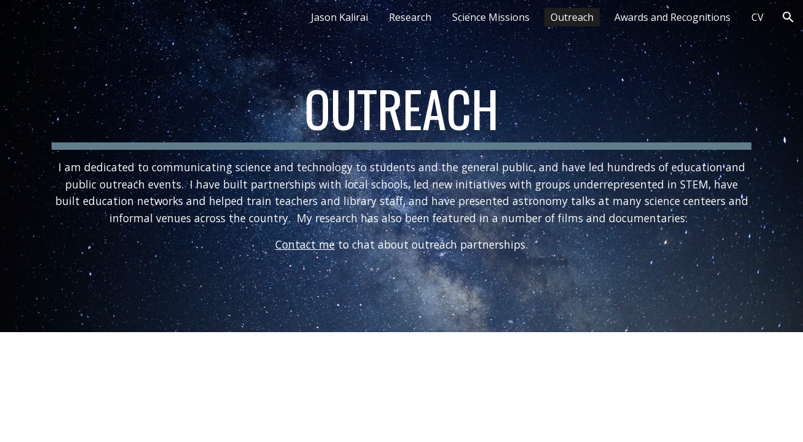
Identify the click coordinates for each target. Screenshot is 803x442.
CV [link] (757, 17)
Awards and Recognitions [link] (672, 17)
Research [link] (410, 17)
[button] (788, 17)
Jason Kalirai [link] (339, 17)
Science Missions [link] (491, 17)
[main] (401, 166)
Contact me (305, 244)
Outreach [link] (571, 17)
